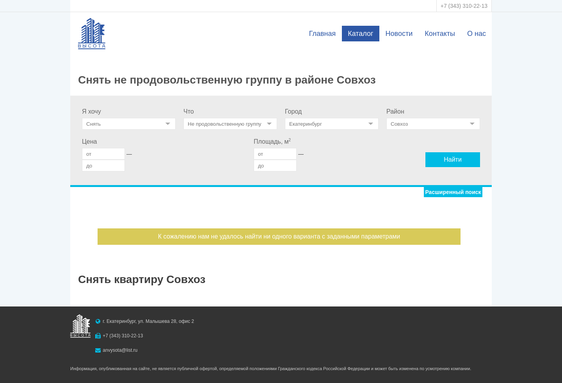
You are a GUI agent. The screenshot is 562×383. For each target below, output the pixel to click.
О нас (476, 33)
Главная (322, 33)
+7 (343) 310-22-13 (464, 6)
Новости (399, 33)
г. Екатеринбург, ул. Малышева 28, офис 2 (148, 321)
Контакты (440, 33)
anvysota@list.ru (120, 350)
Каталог (360, 33)
